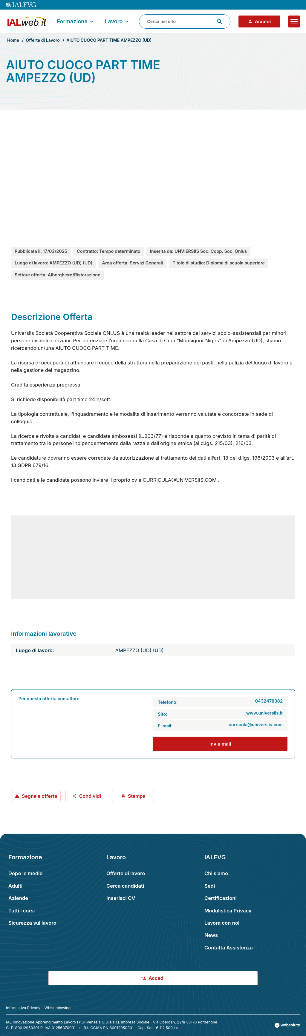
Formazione (75, 21)
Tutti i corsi (21, 911)
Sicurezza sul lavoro (32, 923)
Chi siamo (216, 873)
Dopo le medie (25, 873)
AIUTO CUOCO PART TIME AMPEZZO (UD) (109, 40)
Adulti (15, 886)
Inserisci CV (120, 898)
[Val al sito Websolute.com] (287, 1025)
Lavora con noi (221, 923)
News (211, 935)
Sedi (209, 886)
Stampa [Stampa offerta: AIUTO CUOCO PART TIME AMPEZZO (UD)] (133, 796)
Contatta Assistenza (228, 948)
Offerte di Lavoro (42, 40)
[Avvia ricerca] (219, 21)
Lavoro (117, 21)
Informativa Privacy (23, 1008)
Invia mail (220, 744)
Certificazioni (220, 898)
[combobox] (184, 21)
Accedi (259, 21)
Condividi (86, 796)
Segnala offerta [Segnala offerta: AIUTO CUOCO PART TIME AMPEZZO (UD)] (36, 796)
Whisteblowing (58, 1008)
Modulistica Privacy (228, 911)
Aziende (18, 898)
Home (13, 40)
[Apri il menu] (294, 21)
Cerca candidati (125, 886)
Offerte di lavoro (125, 873)
